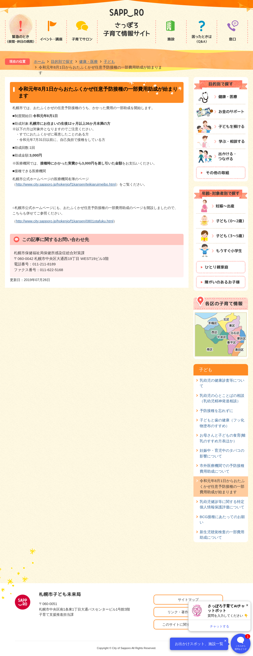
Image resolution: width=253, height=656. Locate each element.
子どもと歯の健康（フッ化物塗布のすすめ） (222, 423)
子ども (109, 61)
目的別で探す (62, 61)
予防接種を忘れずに (216, 411)
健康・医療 (88, 61)
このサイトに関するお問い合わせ (188, 624)
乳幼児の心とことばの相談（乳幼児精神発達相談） (222, 398)
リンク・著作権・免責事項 (188, 612)
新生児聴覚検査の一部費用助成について (222, 534)
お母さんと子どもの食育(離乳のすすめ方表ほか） (223, 438)
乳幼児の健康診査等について (222, 383)
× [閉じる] (247, 605)
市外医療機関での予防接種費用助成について (222, 468)
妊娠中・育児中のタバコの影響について (222, 453)
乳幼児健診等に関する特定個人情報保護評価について (222, 504)
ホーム (39, 61)
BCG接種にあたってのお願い (222, 519)
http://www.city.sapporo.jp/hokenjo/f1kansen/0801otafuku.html (64, 221)
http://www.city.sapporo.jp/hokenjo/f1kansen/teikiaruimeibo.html (66, 184)
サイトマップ (188, 600)
